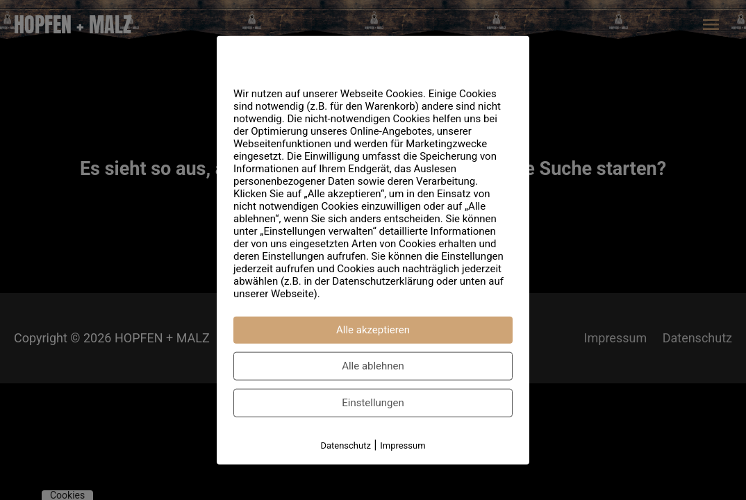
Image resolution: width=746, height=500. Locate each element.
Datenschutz (345, 445)
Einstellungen (373, 403)
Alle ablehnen (373, 366)
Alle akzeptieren (373, 330)
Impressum (402, 445)
